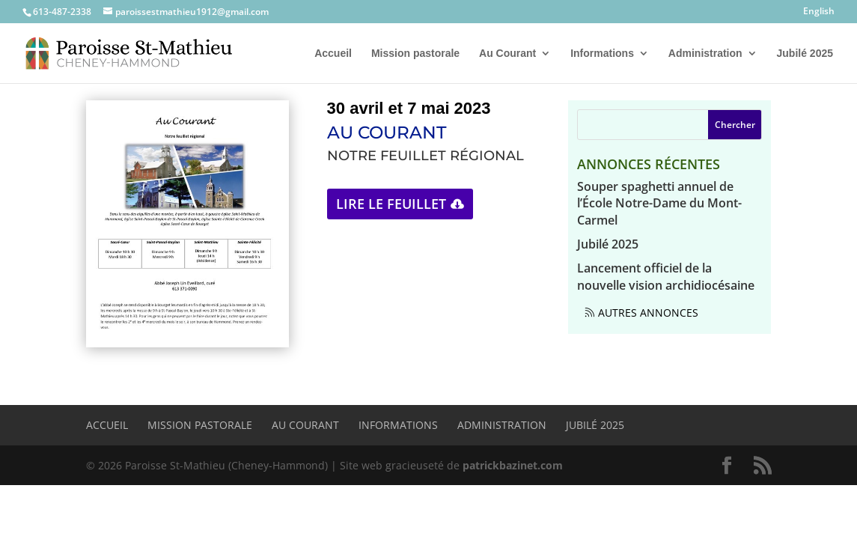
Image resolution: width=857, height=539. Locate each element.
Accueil (333, 53)
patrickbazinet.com (513, 465)
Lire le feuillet (391, 204)
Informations (602, 53)
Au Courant (507, 53)
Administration (705, 53)
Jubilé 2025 (805, 53)
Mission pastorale (415, 53)
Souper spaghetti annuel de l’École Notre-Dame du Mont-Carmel (659, 203)
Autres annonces (648, 312)
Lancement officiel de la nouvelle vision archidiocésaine (665, 276)
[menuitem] (819, 14)
